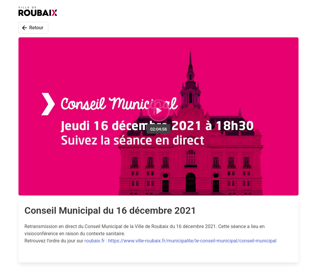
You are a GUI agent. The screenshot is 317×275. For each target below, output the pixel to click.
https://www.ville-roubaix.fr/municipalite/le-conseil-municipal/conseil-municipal (192, 241)
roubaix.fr (95, 241)
